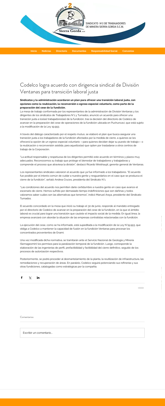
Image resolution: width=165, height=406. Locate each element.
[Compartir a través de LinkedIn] (38, 277)
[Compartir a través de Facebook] (21, 277)
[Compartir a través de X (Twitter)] (29, 277)
